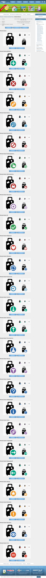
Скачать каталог (25, 27)
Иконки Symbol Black (40, 28)
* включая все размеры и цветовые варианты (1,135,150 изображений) (23, 10)
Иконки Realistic (39, 35)
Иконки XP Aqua (39, 38)
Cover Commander (39, 45)
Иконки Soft (38, 34)
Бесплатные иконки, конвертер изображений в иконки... (22, 573)
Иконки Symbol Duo (8, 16)
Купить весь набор (17, 27)
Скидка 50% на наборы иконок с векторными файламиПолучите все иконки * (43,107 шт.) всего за (23, 7)
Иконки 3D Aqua (39, 40)
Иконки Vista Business (40, 32)
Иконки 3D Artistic (39, 41)
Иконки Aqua (39, 39)
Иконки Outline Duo (40, 30)
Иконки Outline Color (40, 29)
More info (34, 576)
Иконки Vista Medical (40, 33)
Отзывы (24, 14)
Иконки (1, 16)
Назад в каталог (21, 68)
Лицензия (28, 14)
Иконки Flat (38, 25)
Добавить (13, 68)
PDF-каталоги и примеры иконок (16, 14)
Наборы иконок (6, 14)
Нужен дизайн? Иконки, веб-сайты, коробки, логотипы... (38, 573)
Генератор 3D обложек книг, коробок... (10, 573)
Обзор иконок (8, 27)
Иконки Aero (39, 36)
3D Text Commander (39, 48)
